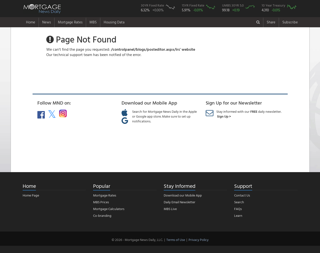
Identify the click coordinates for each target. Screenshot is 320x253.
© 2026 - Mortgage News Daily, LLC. (137, 239)
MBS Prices (101, 201)
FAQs (238, 208)
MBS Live (170, 208)
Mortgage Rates (70, 22)
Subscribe (290, 22)
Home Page (31, 195)
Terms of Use (175, 239)
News (46, 22)
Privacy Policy (199, 239)
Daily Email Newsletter (179, 201)
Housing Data (114, 22)
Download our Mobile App (183, 195)
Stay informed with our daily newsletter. (248, 114)
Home (30, 22)
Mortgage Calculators (108, 208)
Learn (238, 215)
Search (239, 201)
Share (271, 22)
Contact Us (242, 195)
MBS (93, 22)
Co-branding (102, 215)
